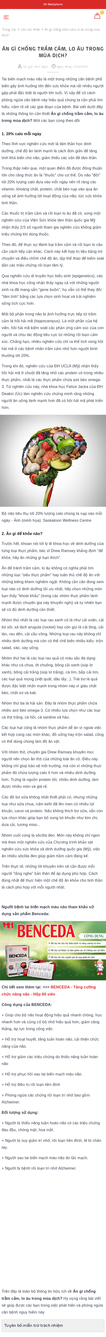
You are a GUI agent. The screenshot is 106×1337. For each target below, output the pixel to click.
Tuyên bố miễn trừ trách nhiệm (33, 1325)
